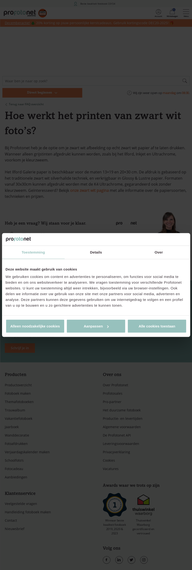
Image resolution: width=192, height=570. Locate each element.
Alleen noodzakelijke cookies (35, 326)
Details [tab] (96, 252)
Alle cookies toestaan (157, 326)
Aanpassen (96, 326)
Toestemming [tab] (33, 252)
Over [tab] (159, 252)
